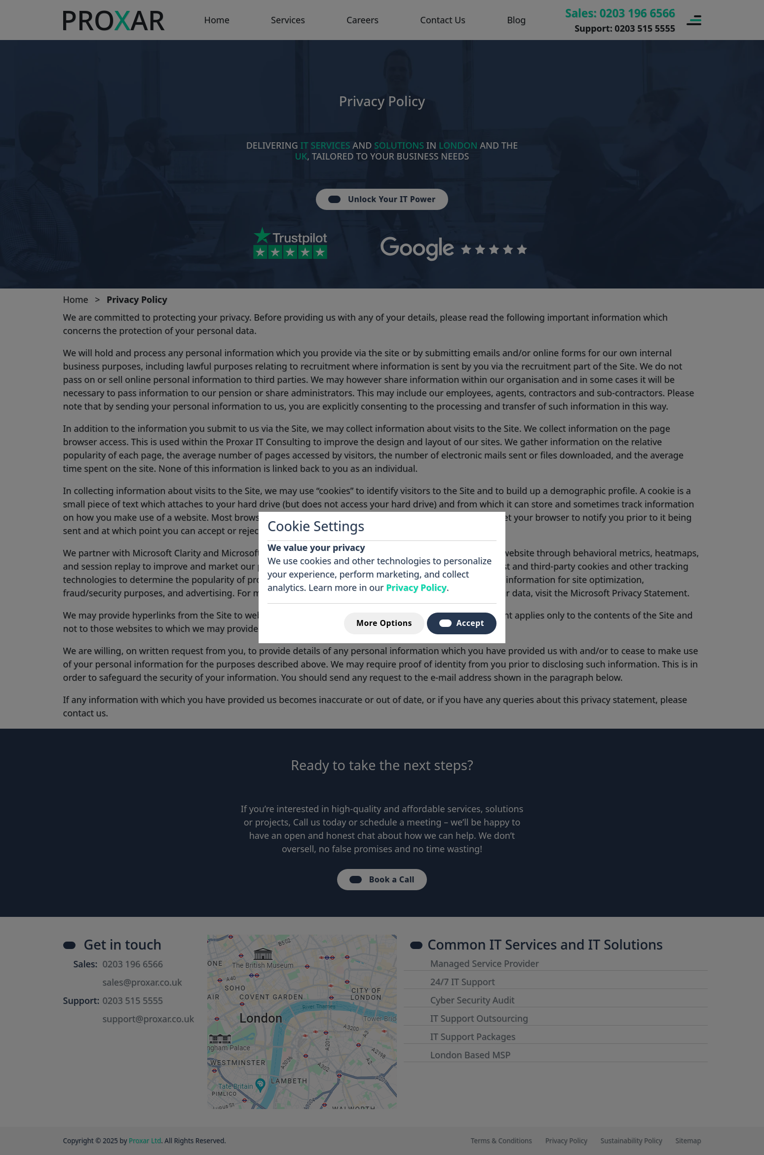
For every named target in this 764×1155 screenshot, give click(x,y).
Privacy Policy (416, 587)
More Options (384, 623)
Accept (461, 623)
